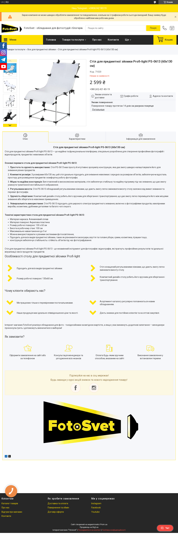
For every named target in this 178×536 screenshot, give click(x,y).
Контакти (113, 39)
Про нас (97, 39)
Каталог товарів (10, 503)
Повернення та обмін (58, 507)
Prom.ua (103, 524)
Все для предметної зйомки (42, 49)
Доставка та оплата (58, 503)
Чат (165, 528)
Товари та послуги (73, 39)
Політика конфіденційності (114, 530)
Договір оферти (56, 512)
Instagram (96, 503)
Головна (51, 39)
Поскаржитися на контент (89, 530)
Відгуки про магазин (12, 512)
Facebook (96, 507)
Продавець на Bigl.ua (89, 527)
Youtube (95, 512)
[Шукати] (153, 28)
